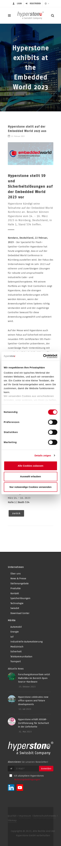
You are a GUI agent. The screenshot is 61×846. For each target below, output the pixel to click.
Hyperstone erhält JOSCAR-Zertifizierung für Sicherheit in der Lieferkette (33, 723)
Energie (14, 631)
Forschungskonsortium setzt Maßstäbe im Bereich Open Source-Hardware (34, 678)
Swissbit (14, 608)
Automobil (16, 626)
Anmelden (46, 768)
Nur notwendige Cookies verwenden (30, 487)
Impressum (25, 815)
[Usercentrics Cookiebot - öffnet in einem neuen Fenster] (43, 356)
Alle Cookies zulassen (30, 465)
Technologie (16, 603)
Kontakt (14, 593)
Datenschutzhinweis (44, 815)
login (19, 3)
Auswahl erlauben (30, 476)
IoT (12, 636)
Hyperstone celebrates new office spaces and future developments (33, 701)
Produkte (15, 588)
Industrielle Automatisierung (26, 641)
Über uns (15, 573)
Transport (15, 661)
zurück (16, 513)
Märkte (11, 620)
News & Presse (18, 578)
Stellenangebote (19, 583)
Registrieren (35, 3)
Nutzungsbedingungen (27, 779)
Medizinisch (16, 646)
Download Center (19, 613)
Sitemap (12, 820)
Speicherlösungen (20, 598)
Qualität (12, 815)
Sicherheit (15, 651)
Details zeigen (42, 455)
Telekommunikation (21, 656)
